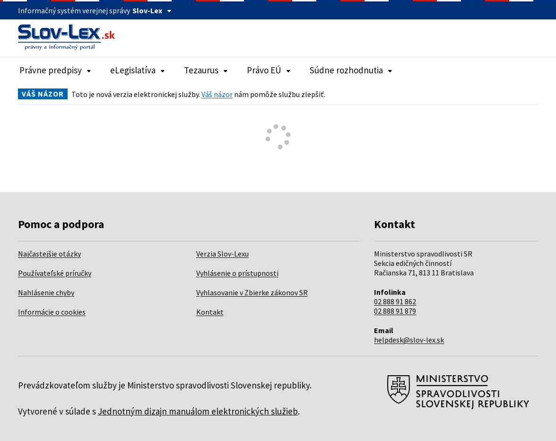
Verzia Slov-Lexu (222, 253)
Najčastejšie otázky (49, 253)
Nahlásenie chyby (46, 292)
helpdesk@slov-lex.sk (409, 339)
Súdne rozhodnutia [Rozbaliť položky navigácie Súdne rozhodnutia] (351, 70)
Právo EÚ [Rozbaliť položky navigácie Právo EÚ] (269, 70)
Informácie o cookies (52, 312)
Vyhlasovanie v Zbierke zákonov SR (252, 292)
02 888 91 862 (395, 301)
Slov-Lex (152, 10)
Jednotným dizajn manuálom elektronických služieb (198, 411)
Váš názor (217, 94)
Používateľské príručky (54, 273)
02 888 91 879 (395, 311)
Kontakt (210, 312)
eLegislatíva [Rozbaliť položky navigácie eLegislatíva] (137, 70)
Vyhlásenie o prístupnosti (237, 273)
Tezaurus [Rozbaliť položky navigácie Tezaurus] (206, 70)
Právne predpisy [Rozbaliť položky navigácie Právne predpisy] (55, 70)
